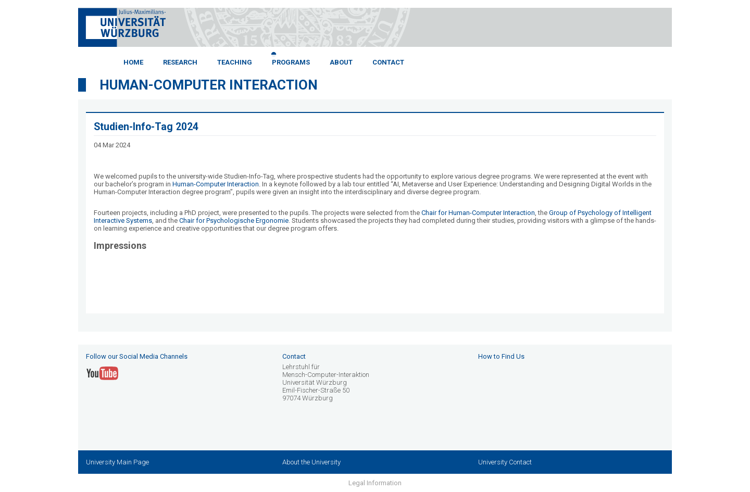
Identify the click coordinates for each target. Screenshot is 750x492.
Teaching (234, 62)
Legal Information (375, 483)
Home (133, 62)
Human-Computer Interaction (208, 85)
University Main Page (117, 462)
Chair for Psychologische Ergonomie (234, 220)
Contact (388, 62)
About (341, 62)
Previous (70, 59)
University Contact (505, 462)
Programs (291, 62)
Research (180, 62)
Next (679, 59)
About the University (311, 462)
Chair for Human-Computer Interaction (478, 213)
